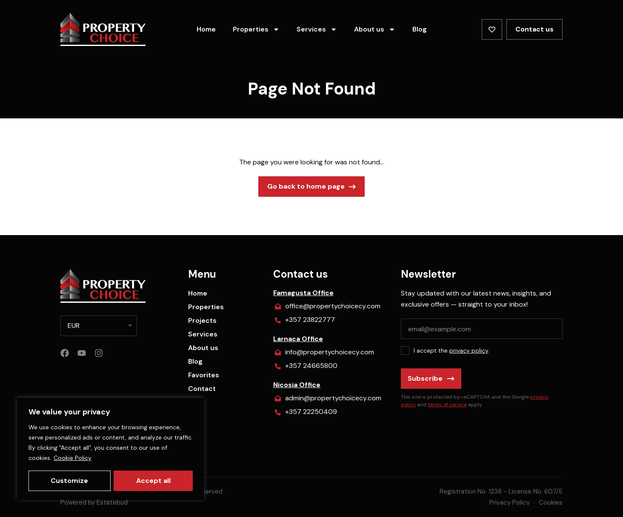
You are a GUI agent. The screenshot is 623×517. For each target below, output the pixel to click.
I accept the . (451, 350)
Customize (69, 480)
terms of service (447, 404)
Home (206, 29)
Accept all (153, 480)
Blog (419, 29)
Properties (256, 29)
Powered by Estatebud (94, 502)
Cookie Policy (72, 458)
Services (317, 29)
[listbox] (98, 326)
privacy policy (468, 350)
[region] (110, 449)
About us (374, 29)
